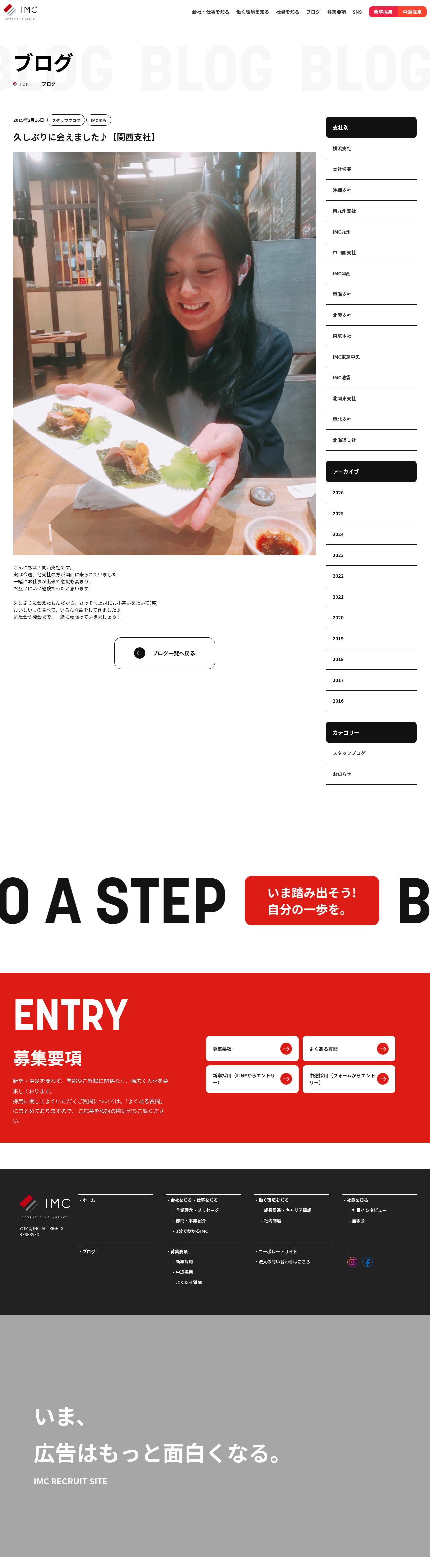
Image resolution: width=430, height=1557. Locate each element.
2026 (338, 492)
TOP (23, 84)
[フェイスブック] (367, 1260)
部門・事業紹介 (191, 1220)
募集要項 (222, 1048)
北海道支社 (344, 440)
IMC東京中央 (346, 356)
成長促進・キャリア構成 (287, 1210)
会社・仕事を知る (211, 11)
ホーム (89, 1200)
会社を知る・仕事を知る (194, 1200)
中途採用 (412, 11)
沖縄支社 (342, 190)
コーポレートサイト (278, 1251)
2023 (338, 554)
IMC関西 (98, 120)
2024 (338, 534)
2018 (338, 659)
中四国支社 (344, 252)
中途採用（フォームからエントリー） (342, 1079)
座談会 (358, 1220)
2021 (338, 596)
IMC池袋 (342, 377)
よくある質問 (323, 1048)
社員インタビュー (369, 1210)
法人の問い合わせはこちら (284, 1261)
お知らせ (342, 774)
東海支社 (342, 294)
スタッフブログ (66, 120)
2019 (338, 638)
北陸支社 (342, 315)
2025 (338, 513)
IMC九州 (342, 231)
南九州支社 (344, 210)
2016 (338, 700)
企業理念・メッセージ (197, 1210)
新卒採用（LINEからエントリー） (244, 1079)
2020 (338, 617)
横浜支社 (342, 148)
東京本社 (342, 335)
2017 (338, 680)
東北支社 (342, 419)
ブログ (313, 11)
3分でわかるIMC (192, 1231)
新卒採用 (383, 11)
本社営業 (342, 169)
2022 (338, 575)
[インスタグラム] (352, 1260)
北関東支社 (344, 398)
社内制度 (272, 1220)
